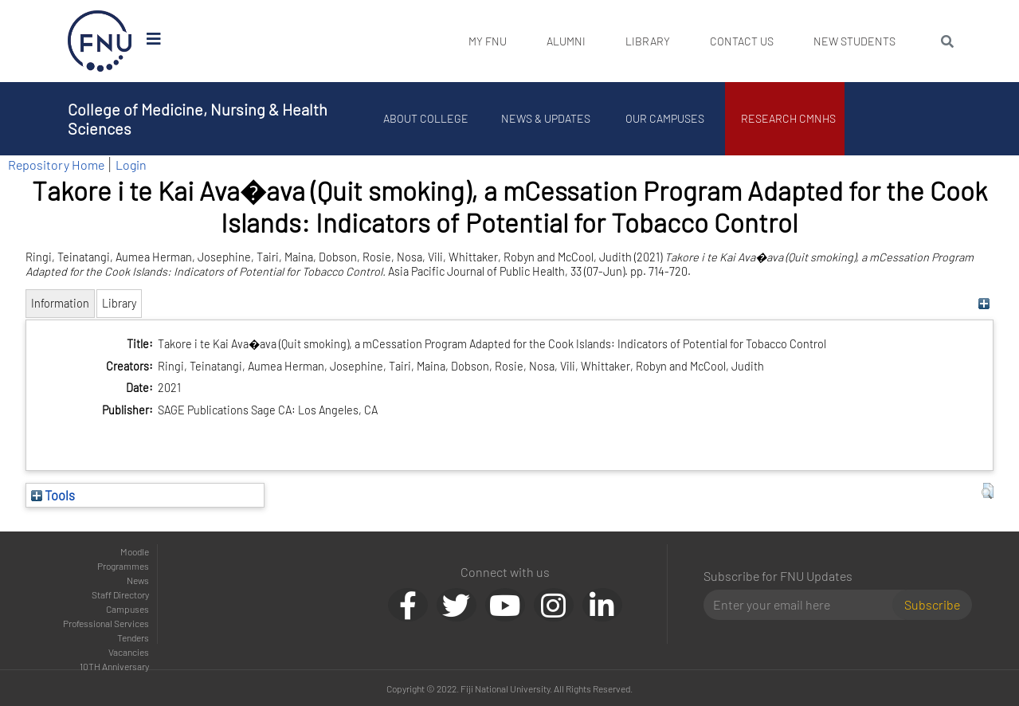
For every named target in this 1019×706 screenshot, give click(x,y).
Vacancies (128, 651)
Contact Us (742, 41)
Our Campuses (664, 118)
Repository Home (56, 164)
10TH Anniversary (114, 666)
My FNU (487, 41)
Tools (53, 495)
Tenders (133, 637)
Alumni (566, 41)
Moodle (134, 551)
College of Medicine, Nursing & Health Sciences (197, 119)
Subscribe (932, 604)
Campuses (127, 608)
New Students (854, 41)
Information (60, 303)
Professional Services (106, 623)
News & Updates (545, 118)
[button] (988, 491)
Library (647, 41)
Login (131, 164)
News (138, 580)
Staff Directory (120, 594)
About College (425, 118)
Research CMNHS (788, 118)
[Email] (804, 605)
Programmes (123, 565)
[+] (984, 303)
